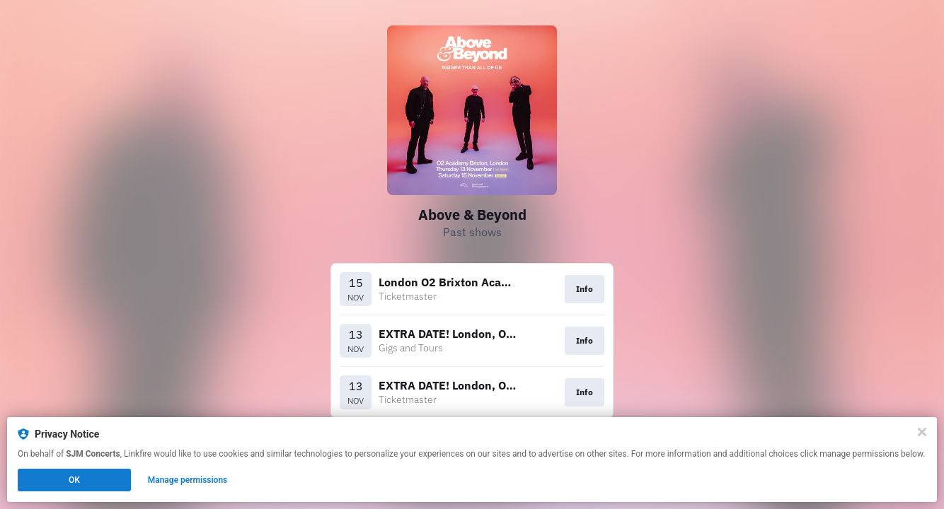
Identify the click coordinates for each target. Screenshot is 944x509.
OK (74, 480)
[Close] (922, 432)
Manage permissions (188, 480)
